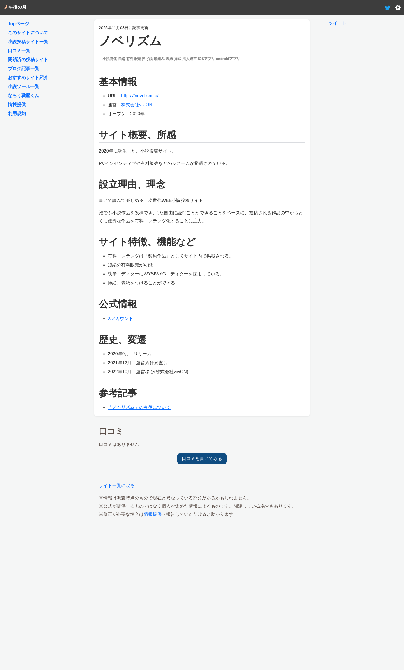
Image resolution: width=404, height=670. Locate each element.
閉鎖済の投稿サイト (28, 59)
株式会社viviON (136, 104)
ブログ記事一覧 (23, 68)
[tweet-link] (388, 7)
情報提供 (153, 514)
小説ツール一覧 (23, 86)
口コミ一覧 (19, 50)
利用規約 (17, 113)
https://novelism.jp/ (140, 95)
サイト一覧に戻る (117, 485)
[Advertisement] (202, 562)
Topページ (18, 23)
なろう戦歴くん (23, 95)
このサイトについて (28, 32)
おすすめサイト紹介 (28, 77)
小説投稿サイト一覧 (28, 41)
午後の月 (14, 7)
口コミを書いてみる (202, 458)
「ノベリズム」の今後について (139, 407)
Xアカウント (120, 318)
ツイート (337, 23)
